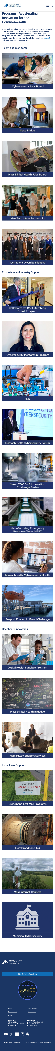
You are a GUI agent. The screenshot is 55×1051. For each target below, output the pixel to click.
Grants (10, 1015)
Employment (32, 1012)
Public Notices (32, 1008)
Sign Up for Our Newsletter (27, 974)
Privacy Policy (8, 1042)
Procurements (12, 1012)
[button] (47, 5)
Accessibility (17, 1042)
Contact (10, 1008)
